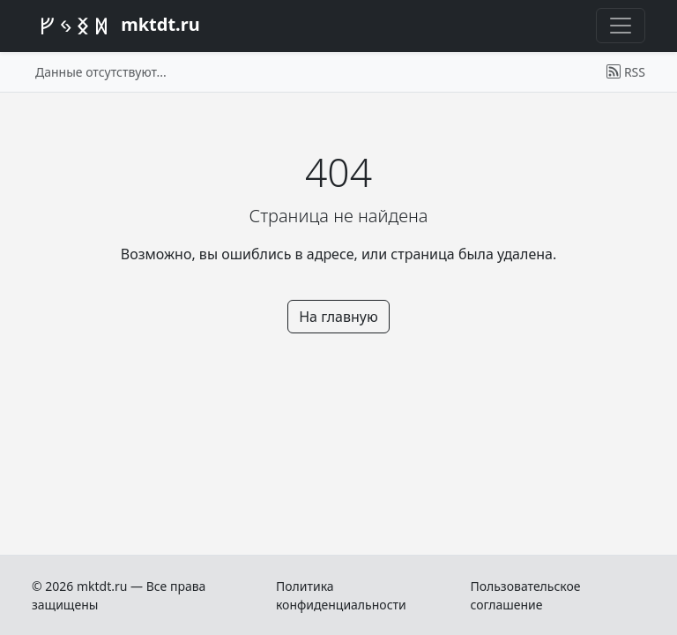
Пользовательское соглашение (525, 595)
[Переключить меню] (620, 25)
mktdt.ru (116, 26)
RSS (625, 72)
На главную (338, 316)
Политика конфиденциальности (341, 595)
